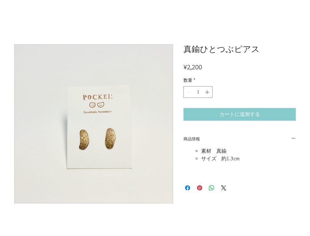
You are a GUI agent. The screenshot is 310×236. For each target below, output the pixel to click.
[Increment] (208, 92)
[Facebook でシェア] (187, 188)
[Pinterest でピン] (199, 188)
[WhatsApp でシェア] (211, 188)
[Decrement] (188, 92)
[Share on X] (223, 188)
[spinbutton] (198, 92)
